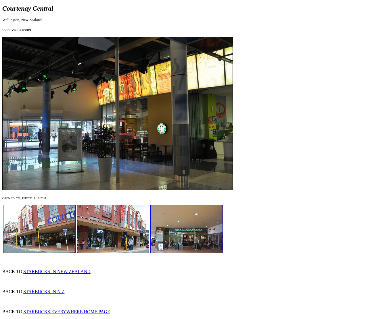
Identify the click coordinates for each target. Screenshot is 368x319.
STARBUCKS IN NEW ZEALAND (57, 271)
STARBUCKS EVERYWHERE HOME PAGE (66, 311)
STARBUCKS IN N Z (43, 291)
